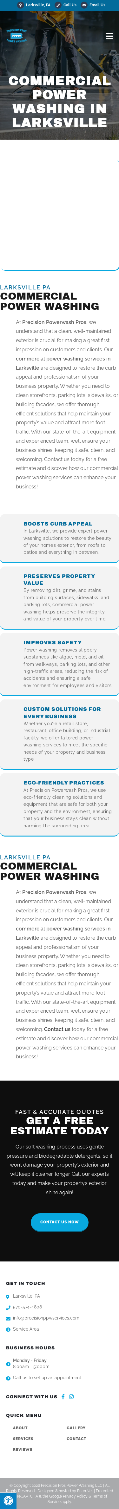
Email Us (93, 5)
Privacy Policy (75, 1496)
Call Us (69, 5)
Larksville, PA (33, 5)
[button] (60, 1222)
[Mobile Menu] (109, 35)
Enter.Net (85, 1491)
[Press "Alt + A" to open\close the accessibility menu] (8, 1500)
